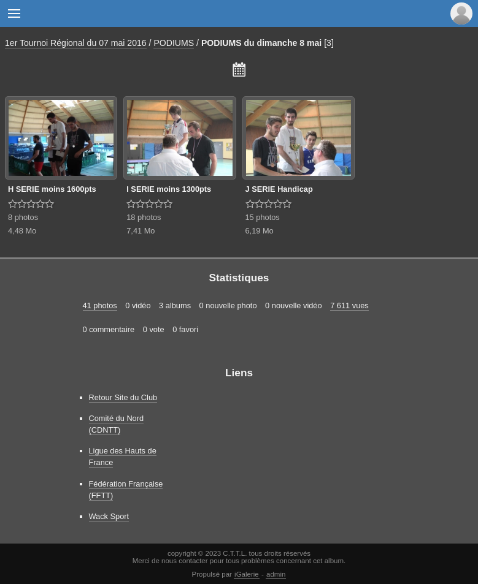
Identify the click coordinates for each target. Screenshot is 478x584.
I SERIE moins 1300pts (168, 189)
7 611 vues (349, 305)
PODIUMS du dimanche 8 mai (261, 43)
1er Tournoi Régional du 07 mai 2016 (76, 43)
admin (275, 574)
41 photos (100, 305)
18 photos (143, 217)
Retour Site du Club (123, 397)
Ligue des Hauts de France (122, 456)
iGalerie (246, 574)
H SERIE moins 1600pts (52, 189)
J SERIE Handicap (279, 189)
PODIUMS (173, 43)
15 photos (262, 217)
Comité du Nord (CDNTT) (116, 424)
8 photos (23, 217)
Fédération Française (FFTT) (126, 489)
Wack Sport (109, 516)
